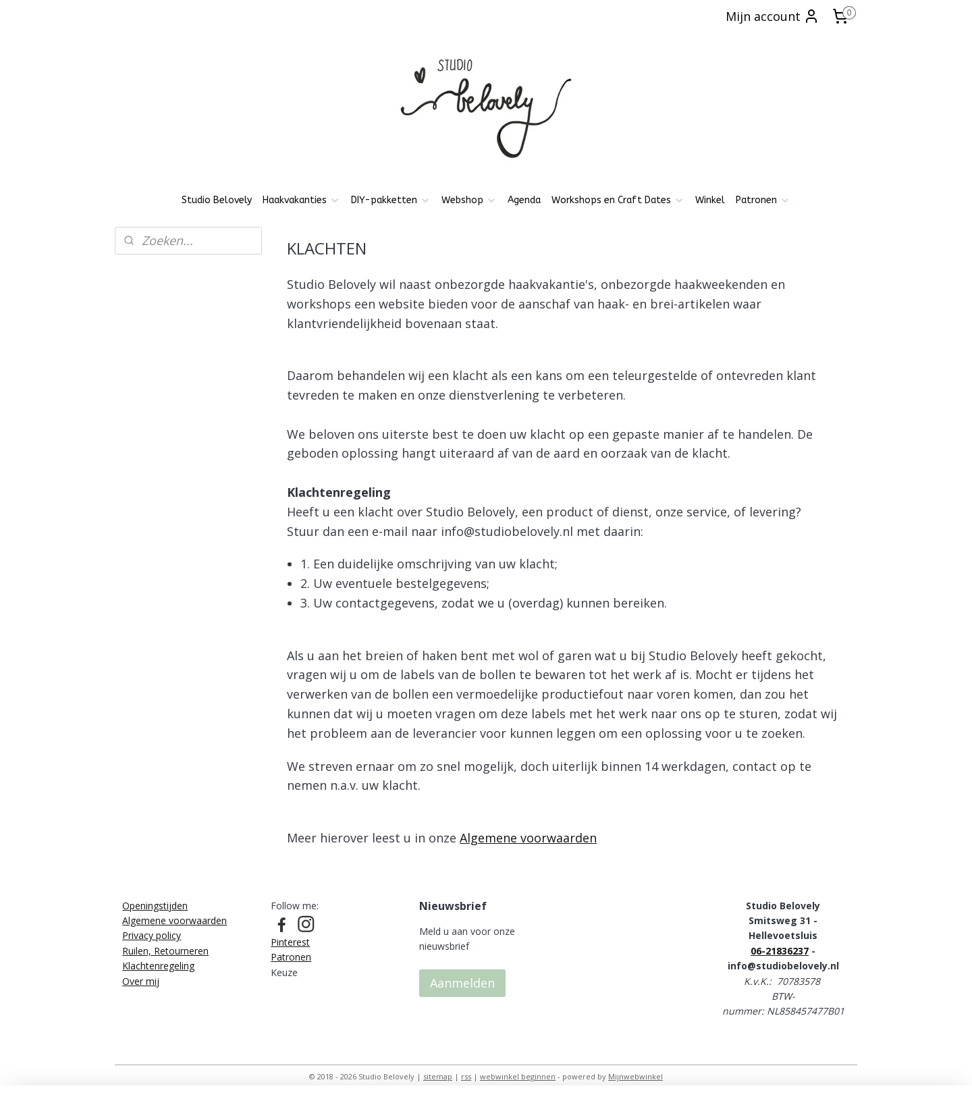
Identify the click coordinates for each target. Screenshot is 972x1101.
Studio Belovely (217, 200)
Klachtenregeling (158, 965)
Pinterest (290, 942)
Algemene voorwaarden (528, 838)
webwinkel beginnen (518, 1076)
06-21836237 (780, 950)
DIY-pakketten (391, 200)
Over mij (140, 981)
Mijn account (772, 16)
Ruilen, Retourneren (165, 950)
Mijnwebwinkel (635, 1076)
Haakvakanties (301, 200)
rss (466, 1076)
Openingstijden (155, 905)
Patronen (763, 200)
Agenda (524, 200)
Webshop (469, 200)
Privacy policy (151, 935)
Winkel (710, 200)
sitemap (437, 1076)
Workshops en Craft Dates (617, 200)
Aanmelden (462, 983)
